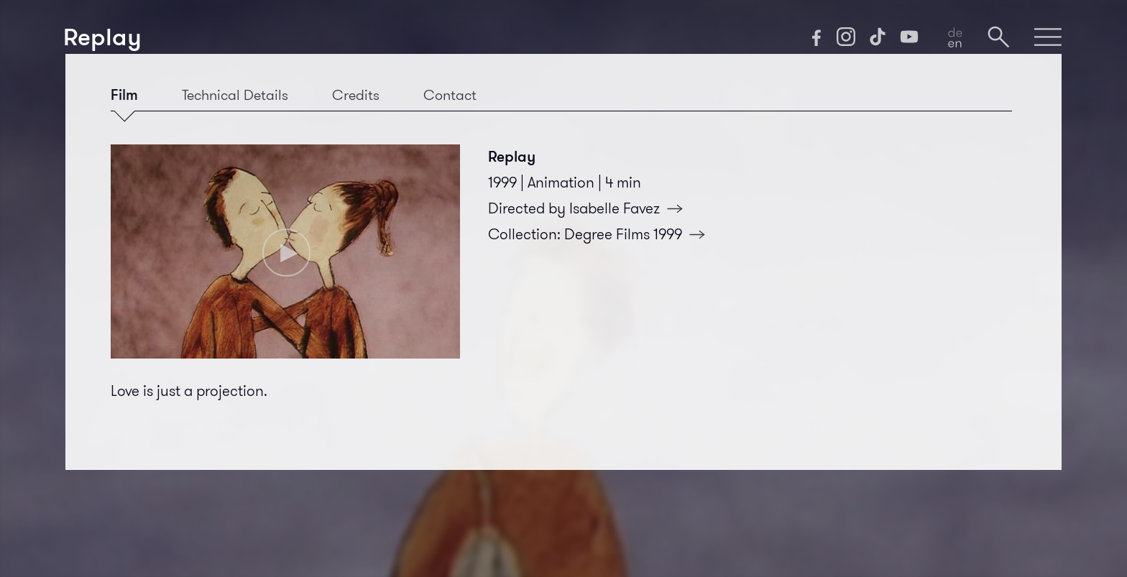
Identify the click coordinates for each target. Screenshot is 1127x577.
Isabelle (630, 208)
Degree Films (639, 234)
